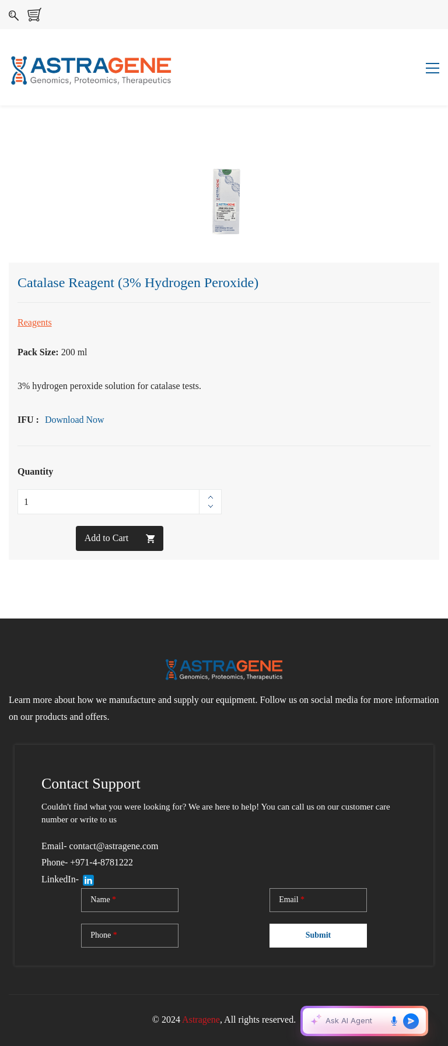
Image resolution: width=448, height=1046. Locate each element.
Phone (103, 935)
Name (103, 900)
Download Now (74, 420)
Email (291, 900)
